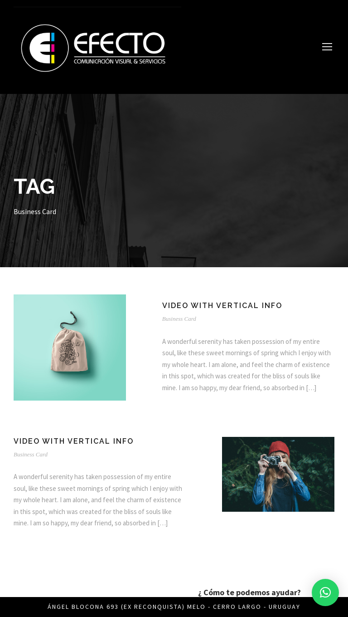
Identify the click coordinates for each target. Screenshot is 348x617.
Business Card (179, 318)
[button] (325, 592)
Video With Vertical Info (222, 305)
